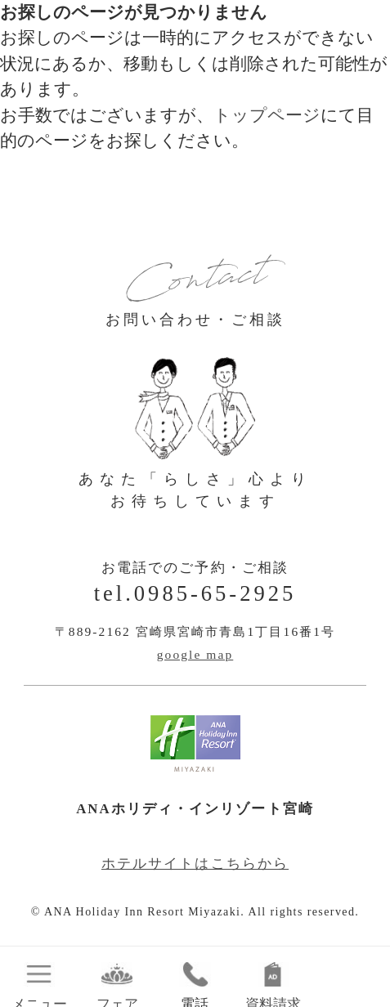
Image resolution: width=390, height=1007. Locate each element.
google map (195, 654)
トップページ (267, 115)
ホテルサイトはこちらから (195, 863)
